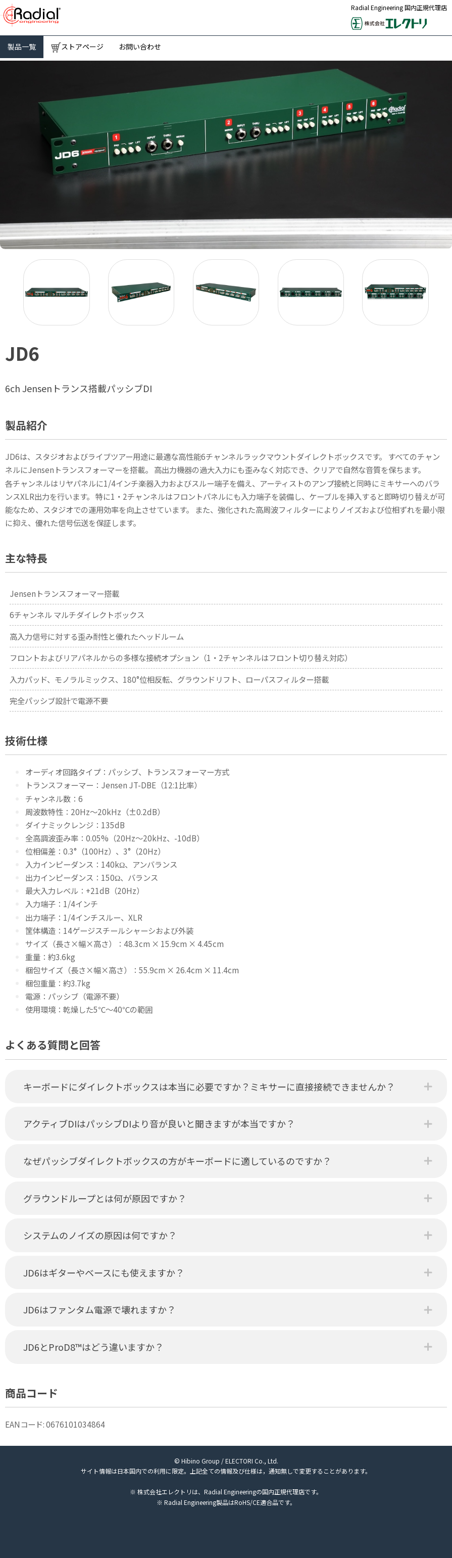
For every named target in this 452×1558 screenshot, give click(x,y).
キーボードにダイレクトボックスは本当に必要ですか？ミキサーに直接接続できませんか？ (209, 1086)
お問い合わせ (140, 46)
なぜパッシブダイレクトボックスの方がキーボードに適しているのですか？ (177, 1160)
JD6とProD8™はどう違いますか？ (93, 1346)
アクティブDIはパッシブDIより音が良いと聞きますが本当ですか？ (159, 1123)
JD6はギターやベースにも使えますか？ (103, 1272)
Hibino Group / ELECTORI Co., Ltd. (229, 1460)
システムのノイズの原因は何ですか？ (100, 1235)
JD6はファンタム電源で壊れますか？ (99, 1309)
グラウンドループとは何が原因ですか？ (104, 1198)
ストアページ (77, 47)
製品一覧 (22, 46)
